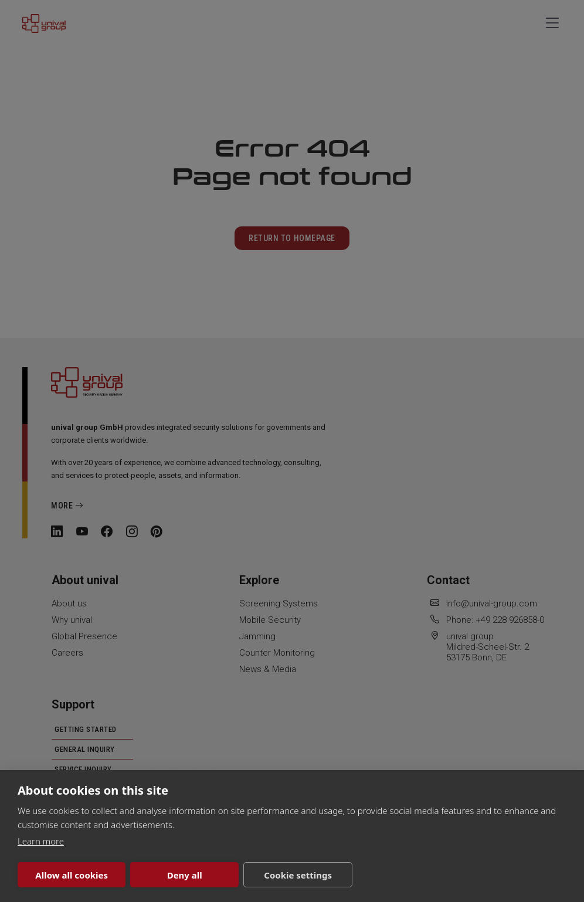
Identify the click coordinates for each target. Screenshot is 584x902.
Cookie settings (298, 875)
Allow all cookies (71, 875)
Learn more (41, 841)
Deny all (184, 875)
